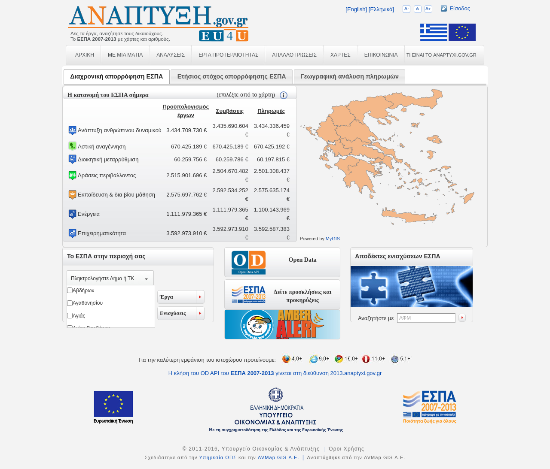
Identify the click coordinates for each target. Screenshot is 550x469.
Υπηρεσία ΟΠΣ (218, 457)
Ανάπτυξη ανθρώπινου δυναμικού (120, 130)
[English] (356, 9)
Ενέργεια (89, 214)
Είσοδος (459, 8)
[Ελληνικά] (381, 9)
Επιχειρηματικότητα (102, 233)
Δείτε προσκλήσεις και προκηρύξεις (303, 294)
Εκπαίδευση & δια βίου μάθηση (116, 194)
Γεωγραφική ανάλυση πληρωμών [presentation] (349, 76)
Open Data (303, 259)
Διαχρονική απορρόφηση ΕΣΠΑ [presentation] (116, 76)
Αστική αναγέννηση (101, 146)
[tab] (117, 76)
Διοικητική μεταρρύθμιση (108, 159)
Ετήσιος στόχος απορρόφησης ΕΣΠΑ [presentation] (231, 76)
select (146, 278)
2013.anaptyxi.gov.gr (356, 373)
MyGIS (333, 238)
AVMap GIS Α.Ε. (278, 457)
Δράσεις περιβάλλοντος (107, 175)
